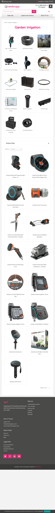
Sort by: (7, 149)
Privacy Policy (7, 447)
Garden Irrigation (12, 22)
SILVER (38, 467)
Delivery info (7, 2)
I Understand (47, 511)
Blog (5, 437)
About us (6, 433)
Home (5, 22)
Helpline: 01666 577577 (44, 2)
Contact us (6, 435)
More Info (41, 511)
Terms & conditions (8, 445)
